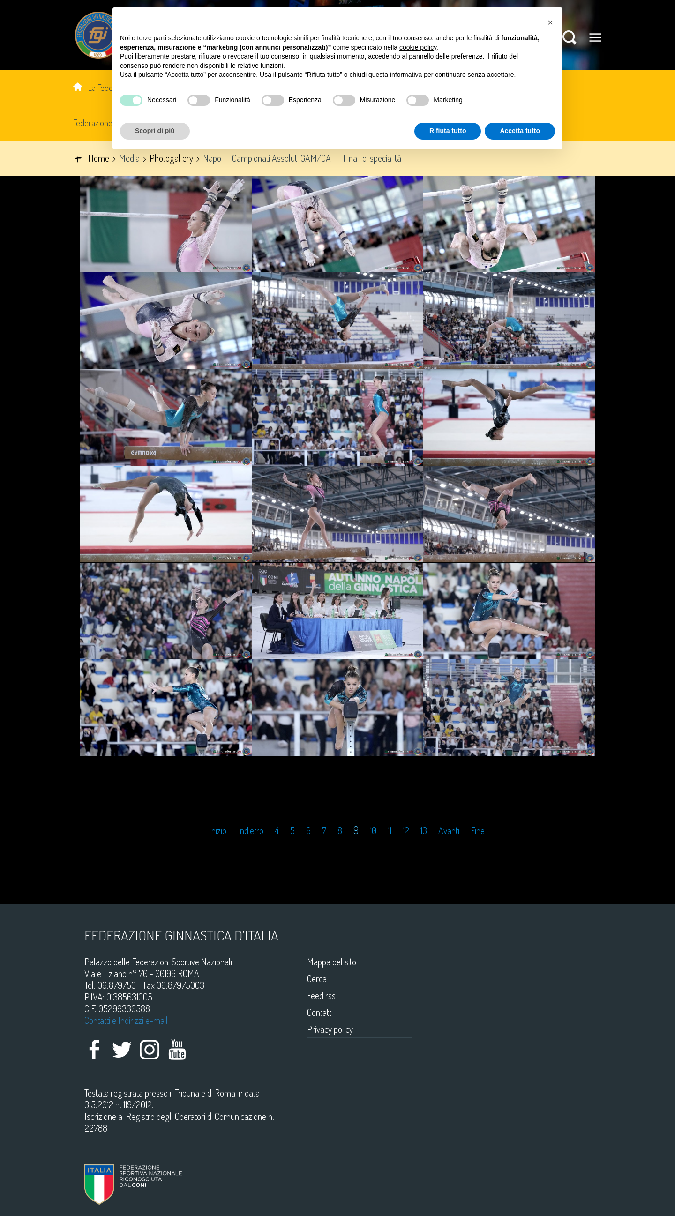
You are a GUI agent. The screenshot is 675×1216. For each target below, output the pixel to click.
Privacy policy (330, 1029)
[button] (550, 22)
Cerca (317, 978)
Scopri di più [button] (155, 130)
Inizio (217, 830)
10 (373, 830)
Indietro (250, 830)
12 (406, 830)
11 (389, 830)
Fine (478, 830)
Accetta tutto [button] (520, 130)
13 (423, 830)
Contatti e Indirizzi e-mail (126, 1020)
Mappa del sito (331, 961)
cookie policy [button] (417, 47)
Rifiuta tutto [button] (447, 130)
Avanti (448, 830)
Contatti (320, 1012)
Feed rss (321, 995)
